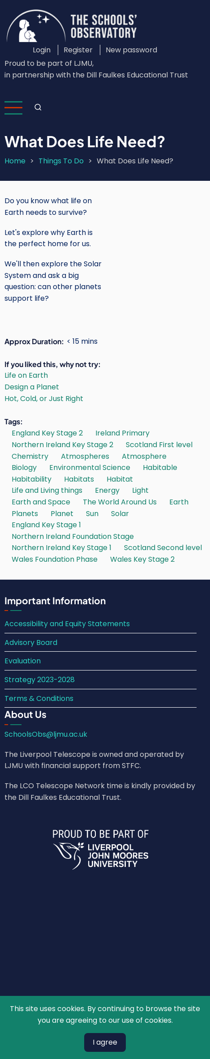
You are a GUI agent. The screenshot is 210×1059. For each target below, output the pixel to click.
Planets (25, 513)
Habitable (160, 467)
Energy (107, 490)
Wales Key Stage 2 (142, 559)
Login (42, 50)
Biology (24, 467)
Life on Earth (26, 375)
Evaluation (22, 661)
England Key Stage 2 (47, 433)
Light (140, 490)
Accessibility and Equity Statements (67, 624)
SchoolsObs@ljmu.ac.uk (45, 734)
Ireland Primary (122, 433)
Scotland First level (159, 445)
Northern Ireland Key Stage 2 (62, 445)
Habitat (120, 479)
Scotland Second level (163, 547)
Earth (179, 502)
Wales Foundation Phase (55, 559)
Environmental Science (89, 467)
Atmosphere (144, 456)
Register (78, 50)
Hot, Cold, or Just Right (43, 398)
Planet (62, 513)
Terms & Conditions (38, 698)
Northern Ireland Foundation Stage (73, 536)
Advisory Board (30, 642)
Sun (92, 513)
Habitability (31, 479)
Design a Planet (31, 387)
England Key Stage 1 (46, 525)
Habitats (79, 479)
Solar (120, 513)
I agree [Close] (105, 1042)
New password (131, 50)
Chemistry (30, 456)
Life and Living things (47, 490)
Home (15, 161)
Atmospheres (85, 456)
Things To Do (61, 161)
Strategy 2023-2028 (39, 680)
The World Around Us (120, 502)
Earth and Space (41, 502)
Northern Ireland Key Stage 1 (61, 547)
